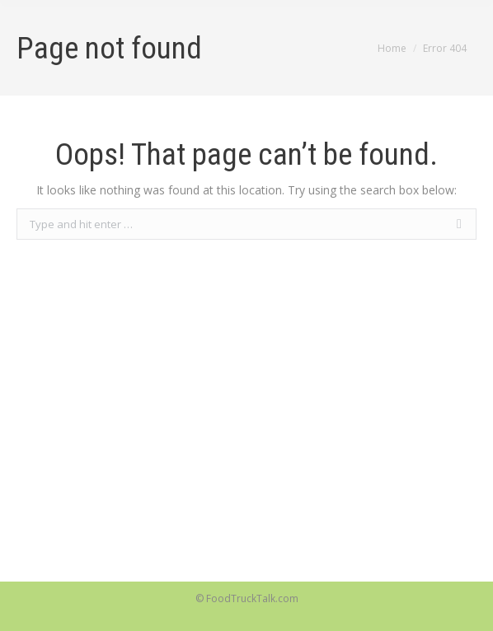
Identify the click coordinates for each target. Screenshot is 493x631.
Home (392, 48)
